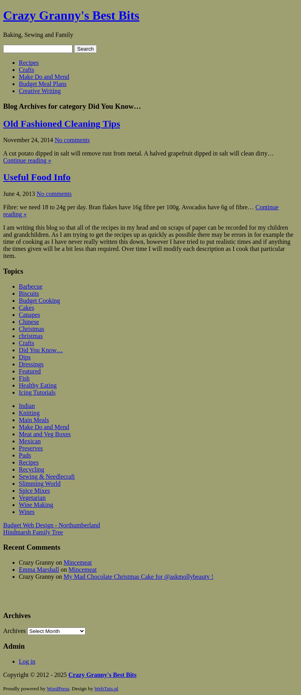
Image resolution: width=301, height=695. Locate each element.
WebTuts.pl (106, 688)
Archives (14, 630)
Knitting (29, 413)
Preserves (31, 448)
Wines (26, 511)
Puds (25, 455)
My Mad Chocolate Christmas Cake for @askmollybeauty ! (138, 576)
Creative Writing (40, 91)
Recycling (31, 469)
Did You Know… (41, 350)
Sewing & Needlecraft (47, 476)
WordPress (58, 688)
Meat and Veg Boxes (45, 434)
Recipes (29, 62)
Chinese (29, 321)
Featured (30, 371)
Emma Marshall (39, 569)
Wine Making (36, 504)
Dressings (31, 364)
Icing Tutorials (37, 392)
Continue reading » (27, 160)
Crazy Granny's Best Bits (71, 15)
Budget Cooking (39, 300)
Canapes (29, 314)
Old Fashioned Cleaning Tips (61, 124)
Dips (25, 357)
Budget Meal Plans (43, 83)
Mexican (30, 441)
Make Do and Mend (44, 76)
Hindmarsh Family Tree (33, 532)
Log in (27, 661)
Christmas (31, 329)
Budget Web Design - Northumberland (51, 525)
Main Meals (34, 420)
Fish (24, 378)
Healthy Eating (37, 385)
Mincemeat (77, 562)
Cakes (26, 307)
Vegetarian (32, 497)
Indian (27, 405)
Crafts (26, 69)
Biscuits (29, 293)
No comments (72, 140)
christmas (31, 336)
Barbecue (30, 286)
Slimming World (39, 483)
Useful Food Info (37, 177)
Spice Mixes (34, 490)
